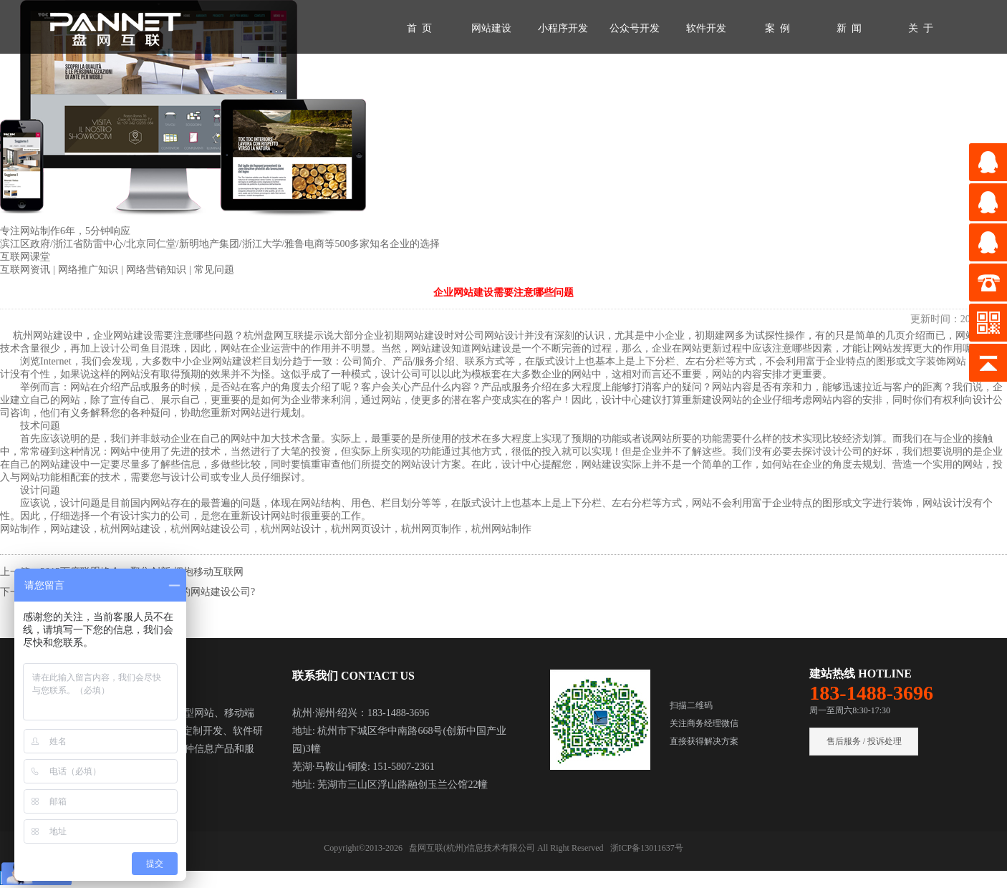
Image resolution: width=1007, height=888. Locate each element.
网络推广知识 (89, 269)
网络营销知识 (157, 269)
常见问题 (214, 269)
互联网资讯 (26, 269)
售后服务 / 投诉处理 (864, 741)
